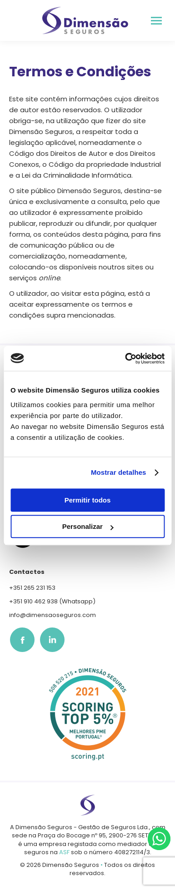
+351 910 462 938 (33, 601)
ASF (64, 852)
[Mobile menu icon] (156, 20)
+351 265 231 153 (32, 587)
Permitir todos (88, 500)
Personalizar (88, 526)
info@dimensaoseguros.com (52, 615)
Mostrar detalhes (118, 472)
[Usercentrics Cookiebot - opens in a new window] (125, 358)
